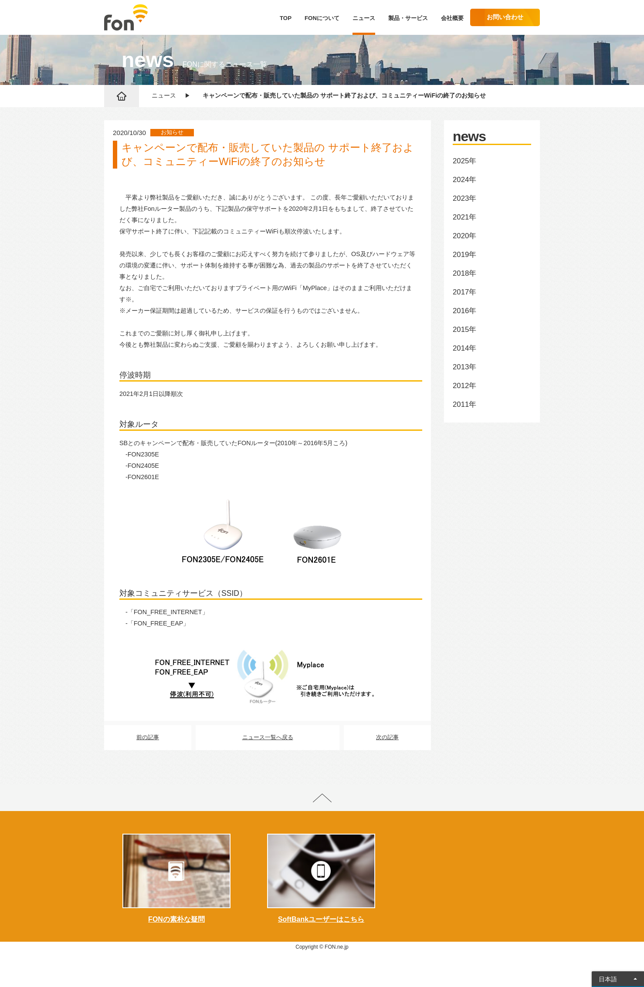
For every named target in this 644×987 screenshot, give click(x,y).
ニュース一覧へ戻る (267, 737)
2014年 (464, 348)
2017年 (464, 292)
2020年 (464, 236)
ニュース (364, 18)
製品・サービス (408, 18)
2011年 (464, 404)
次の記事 (387, 737)
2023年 (464, 198)
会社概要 (452, 18)
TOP (285, 18)
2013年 (464, 367)
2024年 (464, 180)
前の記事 (147, 737)
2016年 (464, 311)
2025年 (464, 161)
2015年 (464, 329)
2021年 (464, 217)
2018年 (464, 273)
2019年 (464, 254)
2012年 (464, 386)
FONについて (322, 18)
